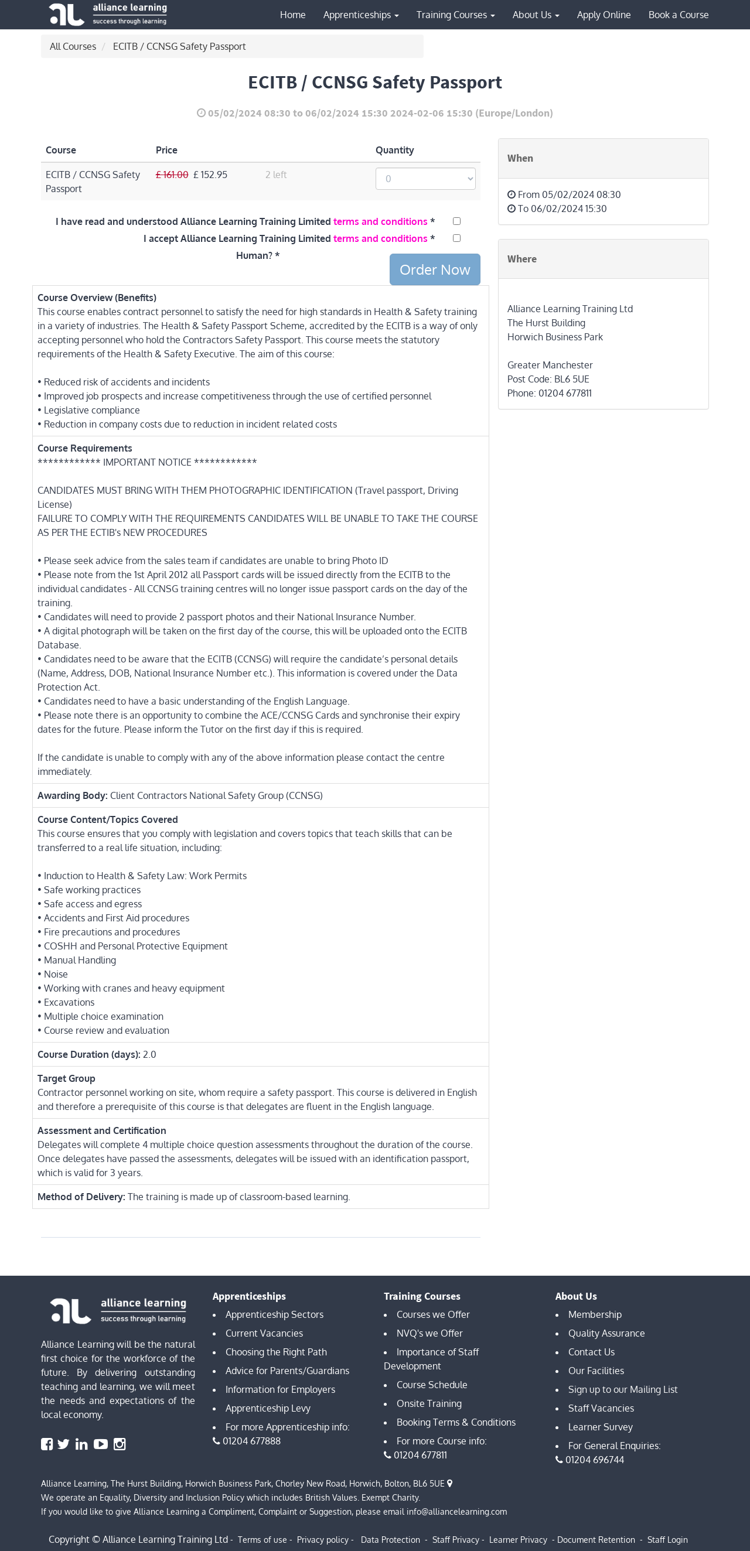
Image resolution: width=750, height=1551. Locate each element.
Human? (254, 255)
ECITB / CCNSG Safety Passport (179, 46)
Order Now (435, 269)
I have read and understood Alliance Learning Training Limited (242, 221)
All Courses (73, 46)
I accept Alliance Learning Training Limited (286, 238)
